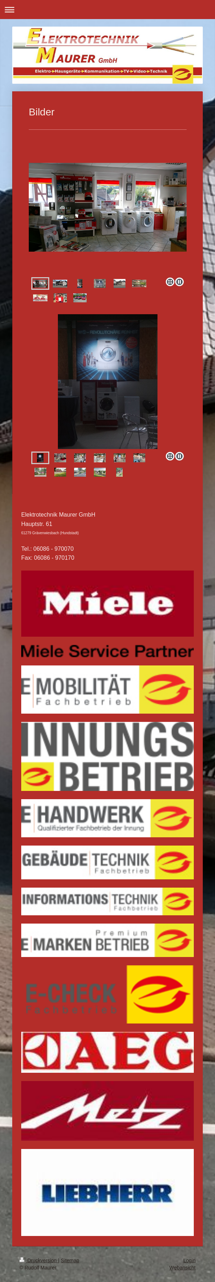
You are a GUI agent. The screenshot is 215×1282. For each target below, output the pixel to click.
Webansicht (182, 1267)
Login (189, 1260)
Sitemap (70, 1260)
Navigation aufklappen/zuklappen (107, 9)
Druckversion (38, 1260)
